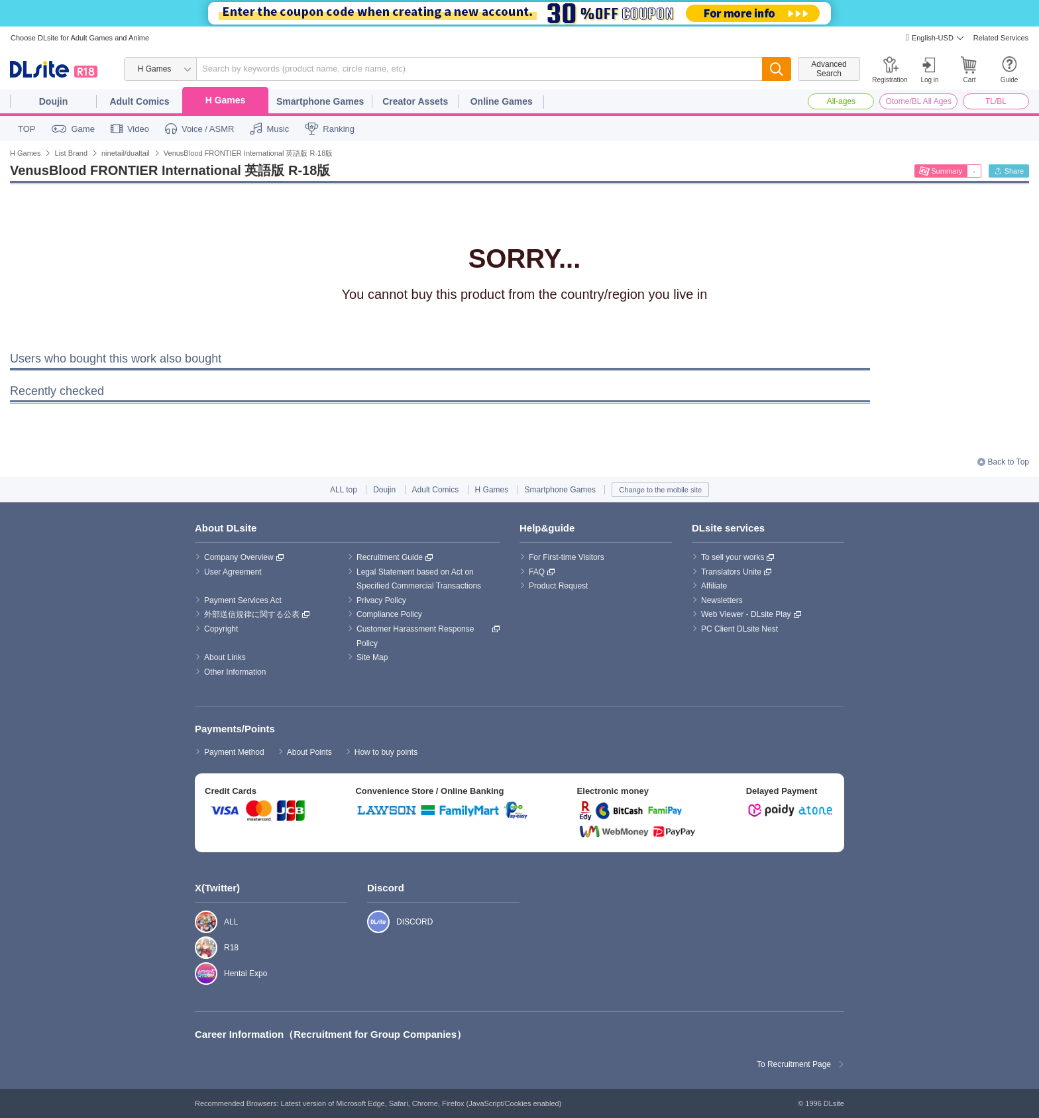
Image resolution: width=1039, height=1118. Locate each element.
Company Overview (239, 557)
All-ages (841, 101)
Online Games (501, 101)
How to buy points (386, 752)
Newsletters (722, 600)
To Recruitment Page (794, 1064)
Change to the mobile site (660, 490)
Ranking (339, 129)
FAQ (537, 572)
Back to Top (1008, 462)
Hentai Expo (199, 973)
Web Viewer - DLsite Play (746, 614)
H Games (225, 100)
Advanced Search (828, 69)
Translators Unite (731, 572)
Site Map (372, 657)
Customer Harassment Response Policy (416, 636)
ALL (199, 922)
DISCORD (371, 922)
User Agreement (233, 572)
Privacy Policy (381, 600)
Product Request (558, 585)
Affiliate (714, 585)
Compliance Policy (389, 614)
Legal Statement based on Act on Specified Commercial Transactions (418, 579)
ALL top (343, 489)
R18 (199, 947)
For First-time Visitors (566, 557)
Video (138, 129)
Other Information (235, 672)
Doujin (53, 101)
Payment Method (234, 752)
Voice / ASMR (208, 129)
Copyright (221, 629)
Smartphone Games (320, 101)
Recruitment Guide (389, 557)
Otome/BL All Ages (918, 101)
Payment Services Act (243, 600)
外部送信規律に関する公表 (252, 614)
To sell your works (732, 557)
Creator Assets (415, 101)
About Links (225, 657)
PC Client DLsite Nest (739, 629)
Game (83, 129)
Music (277, 129)
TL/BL (996, 101)
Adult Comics (139, 101)
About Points (309, 752)
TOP (27, 129)
